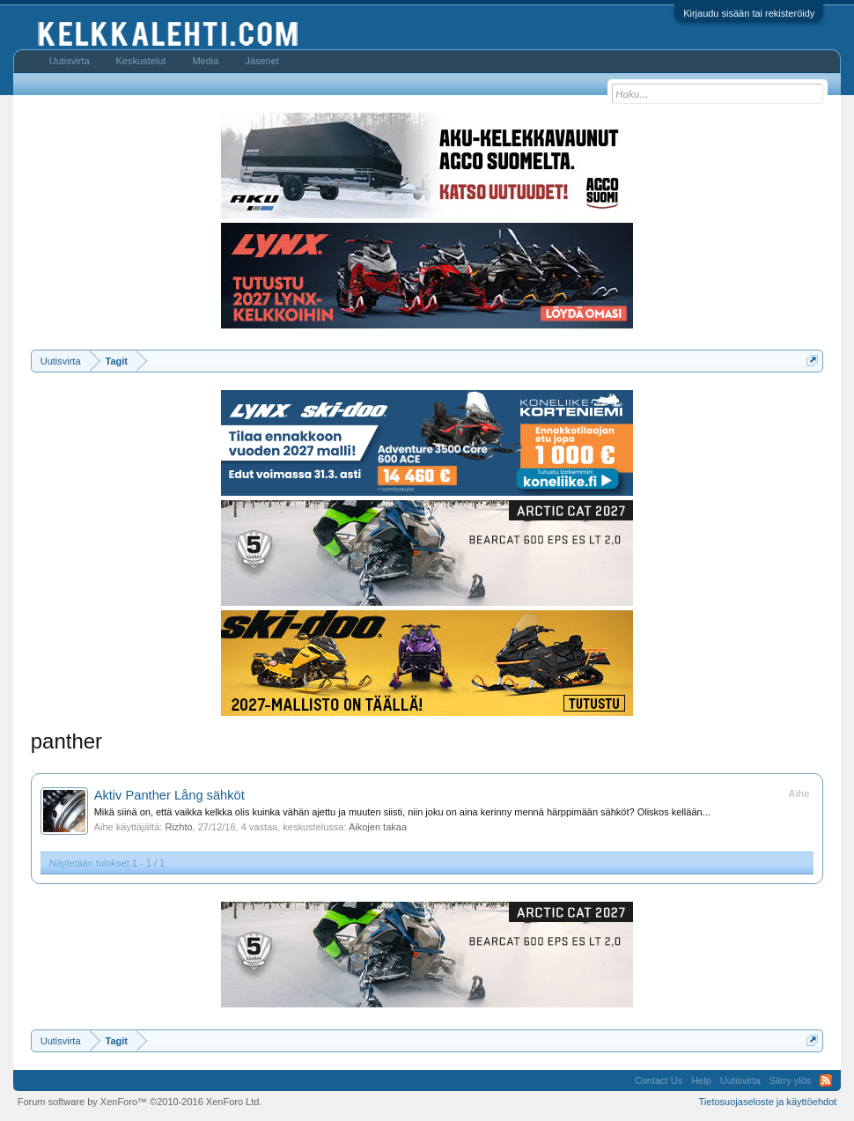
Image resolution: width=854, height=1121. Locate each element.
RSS (826, 1080)
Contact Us (658, 1080)
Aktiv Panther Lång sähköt (169, 795)
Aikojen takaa (378, 827)
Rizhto (178, 827)
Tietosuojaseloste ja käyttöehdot (768, 1101)
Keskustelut (141, 60)
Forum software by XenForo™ (140, 1101)
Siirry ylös (790, 1080)
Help (701, 1080)
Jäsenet (262, 60)
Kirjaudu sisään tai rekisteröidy (748, 13)
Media (205, 60)
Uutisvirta (69, 60)
